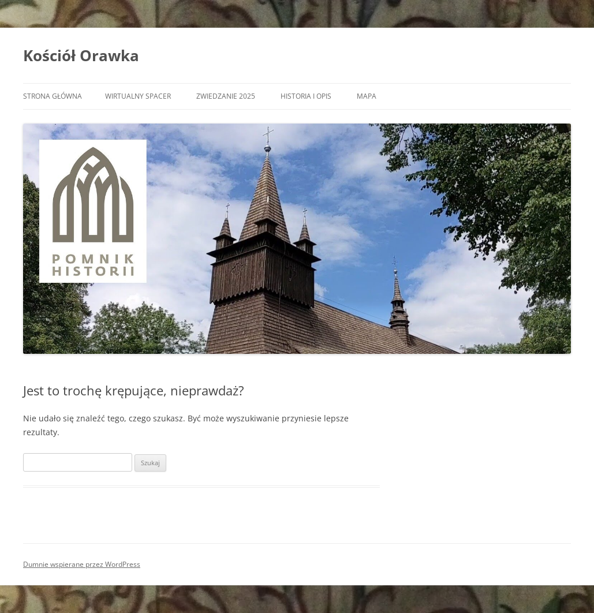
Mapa (366, 96)
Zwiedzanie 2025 (225, 96)
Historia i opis (306, 96)
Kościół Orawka (81, 55)
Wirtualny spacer (138, 96)
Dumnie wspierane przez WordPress (81, 564)
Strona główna (52, 96)
